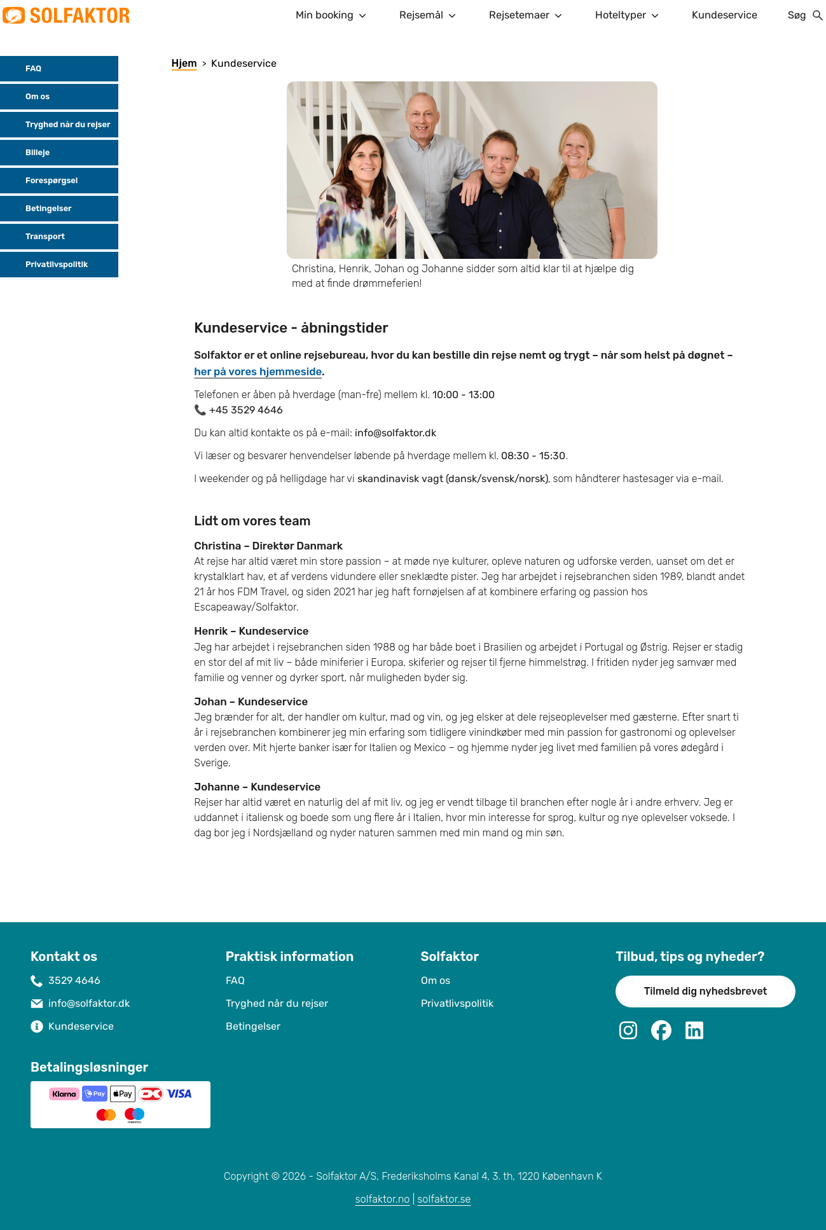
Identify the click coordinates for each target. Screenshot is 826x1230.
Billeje (27, 152)
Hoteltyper (628, 15)
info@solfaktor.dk (89, 1003)
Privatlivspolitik (46, 264)
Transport (35, 236)
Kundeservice (724, 15)
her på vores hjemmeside (258, 371)
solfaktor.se (444, 1199)
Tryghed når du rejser (58, 124)
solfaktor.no (382, 1199)
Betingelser (38, 208)
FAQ (23, 68)
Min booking (332, 15)
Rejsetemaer (527, 15)
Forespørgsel (41, 180)
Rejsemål (428, 15)
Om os (27, 96)
